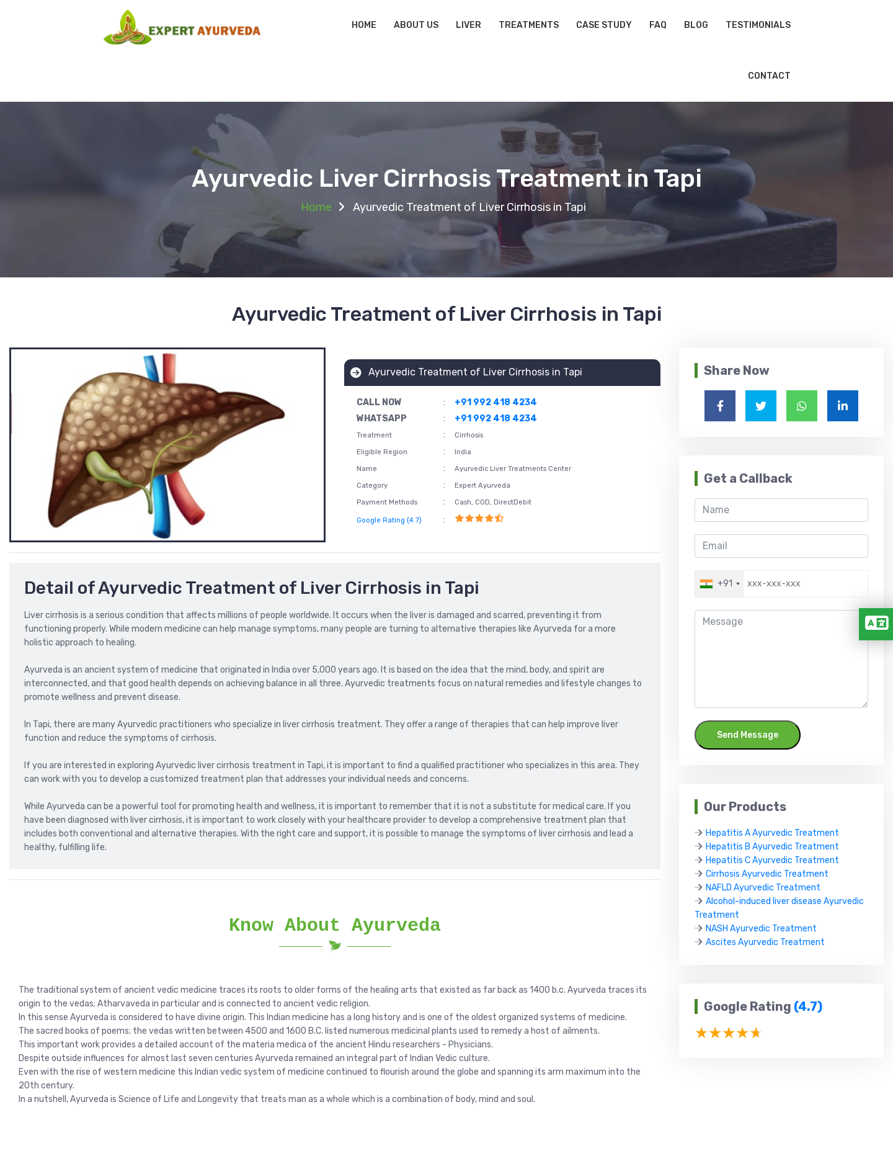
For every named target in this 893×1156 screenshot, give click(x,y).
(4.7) (808, 1006)
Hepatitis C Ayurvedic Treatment (772, 860)
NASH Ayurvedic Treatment (761, 928)
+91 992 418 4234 (496, 402)
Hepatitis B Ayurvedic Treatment (772, 846)
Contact (769, 76)
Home (364, 25)
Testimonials (758, 25)
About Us (416, 25)
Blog (696, 25)
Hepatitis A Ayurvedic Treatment (772, 833)
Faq (658, 25)
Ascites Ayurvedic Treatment (765, 942)
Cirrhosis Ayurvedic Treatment (767, 874)
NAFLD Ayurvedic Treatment (763, 887)
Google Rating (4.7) (389, 520)
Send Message (747, 735)
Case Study (604, 25)
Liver (468, 25)
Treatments (529, 25)
